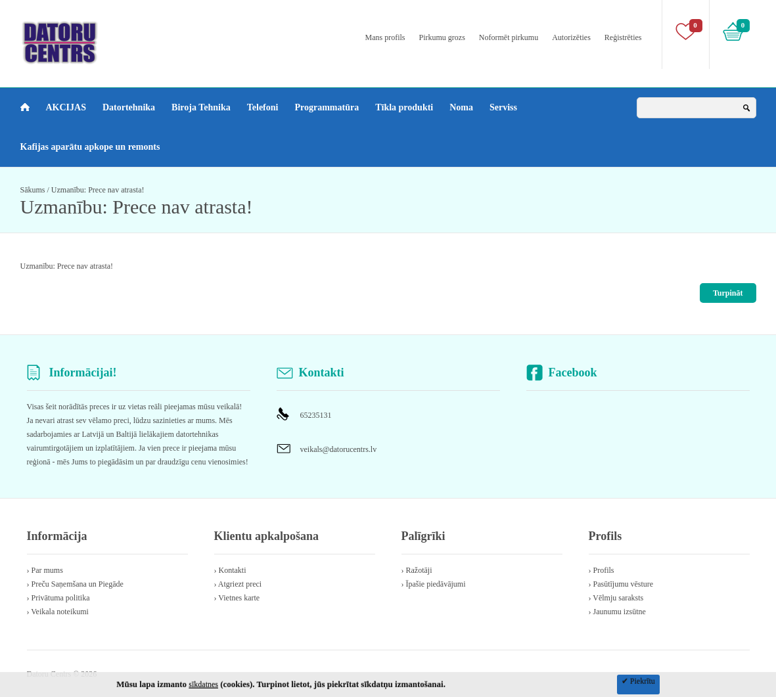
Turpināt (728, 293)
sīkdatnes (203, 684)
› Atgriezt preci (238, 584)
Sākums (32, 189)
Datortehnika (129, 107)
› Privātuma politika (58, 597)
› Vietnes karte (237, 597)
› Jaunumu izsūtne (617, 611)
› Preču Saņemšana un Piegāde (75, 584)
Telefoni (263, 107)
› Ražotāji (416, 570)
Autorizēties (571, 37)
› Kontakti (230, 570)
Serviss (503, 107)
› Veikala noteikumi (58, 611)
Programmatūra (326, 107)
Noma (461, 107)
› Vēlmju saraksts (616, 597)
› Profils (601, 570)
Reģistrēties (623, 37)
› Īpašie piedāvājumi (433, 584)
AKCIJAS (66, 107)
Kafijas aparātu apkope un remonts (90, 147)
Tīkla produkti (404, 107)
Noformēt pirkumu (508, 37)
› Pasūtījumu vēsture (621, 584)
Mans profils (385, 37)
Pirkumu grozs (442, 37)
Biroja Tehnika (201, 107)
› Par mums (45, 570)
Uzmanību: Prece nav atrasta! (98, 189)
